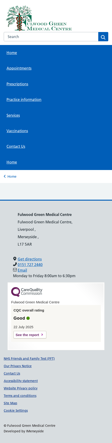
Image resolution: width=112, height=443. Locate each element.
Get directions (30, 259)
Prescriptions (17, 84)
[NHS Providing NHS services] (35, 18)
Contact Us (16, 146)
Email (22, 270)
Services (13, 115)
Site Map (10, 403)
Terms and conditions (20, 396)
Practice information (24, 99)
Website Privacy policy (20, 388)
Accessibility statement (21, 381)
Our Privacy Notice (18, 366)
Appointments (19, 68)
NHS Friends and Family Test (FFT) (29, 358)
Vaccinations (17, 130)
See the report (27, 335)
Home (12, 52)
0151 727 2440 (30, 264)
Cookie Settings (16, 410)
